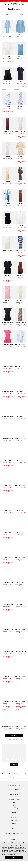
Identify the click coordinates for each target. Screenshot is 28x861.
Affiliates (14, 828)
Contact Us (14, 797)
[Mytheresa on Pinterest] (12, 842)
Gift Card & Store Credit (14, 799)
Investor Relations (14, 826)
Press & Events (14, 820)
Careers (14, 823)
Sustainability (14, 817)
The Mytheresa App (14, 815)
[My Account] (23, 4)
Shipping (14, 805)
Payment (14, 802)
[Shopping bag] (25, 4)
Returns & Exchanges (14, 808)
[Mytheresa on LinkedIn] (4, 842)
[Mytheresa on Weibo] (23, 842)
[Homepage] (14, 4)
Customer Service (14, 794)
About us (14, 812)
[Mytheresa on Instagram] (16, 842)
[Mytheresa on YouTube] (19, 842)
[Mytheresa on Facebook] (8, 842)
